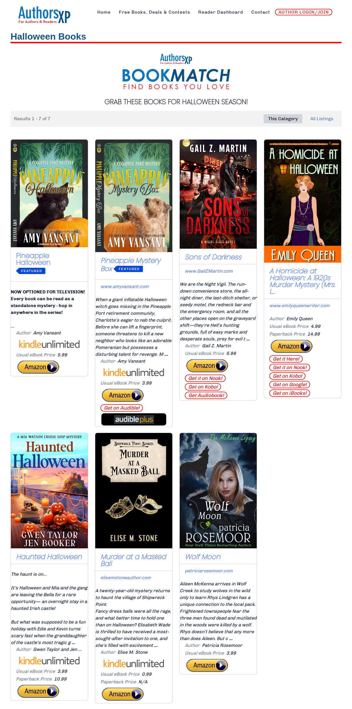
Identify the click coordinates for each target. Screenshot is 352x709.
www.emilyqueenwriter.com (299, 305)
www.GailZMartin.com (209, 271)
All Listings (321, 118)
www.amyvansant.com (124, 286)
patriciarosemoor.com (209, 570)
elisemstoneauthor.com (125, 577)
